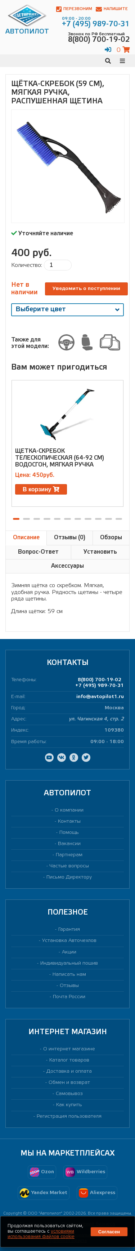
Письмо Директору (69, 877)
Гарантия (69, 929)
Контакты (69, 821)
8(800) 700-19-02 (99, 680)
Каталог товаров (69, 1060)
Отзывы (69, 985)
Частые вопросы (69, 866)
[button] (16, 519)
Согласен (109, 1231)
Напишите (112, 9)
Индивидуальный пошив (69, 963)
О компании (69, 810)
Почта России (69, 997)
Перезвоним (74, 9)
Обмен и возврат (69, 1082)
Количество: (26, 265)
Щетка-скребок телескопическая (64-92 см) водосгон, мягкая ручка (59, 458)
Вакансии (69, 843)
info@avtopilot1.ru (100, 696)
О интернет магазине (69, 1049)
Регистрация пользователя (69, 1116)
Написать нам (69, 974)
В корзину (41, 489)
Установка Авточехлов (69, 940)
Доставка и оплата (69, 1071)
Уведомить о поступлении (86, 288)
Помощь (69, 832)
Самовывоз (69, 1093)
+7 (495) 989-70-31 (99, 685)
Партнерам (69, 855)
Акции (69, 952)
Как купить (69, 1105)
